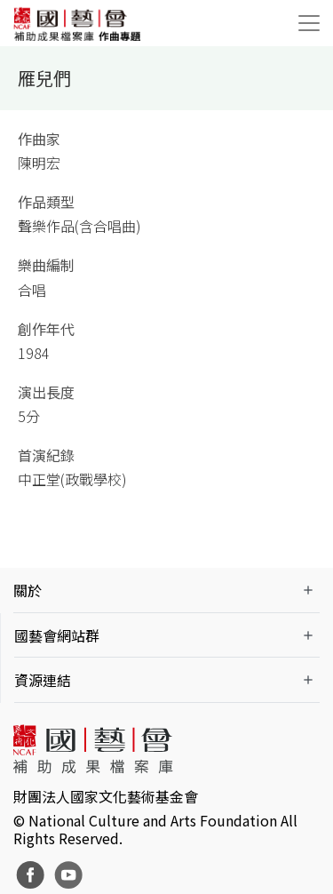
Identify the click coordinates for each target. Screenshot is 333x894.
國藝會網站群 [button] (56, 635)
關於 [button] (27, 590)
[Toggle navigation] (309, 23)
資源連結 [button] (42, 679)
